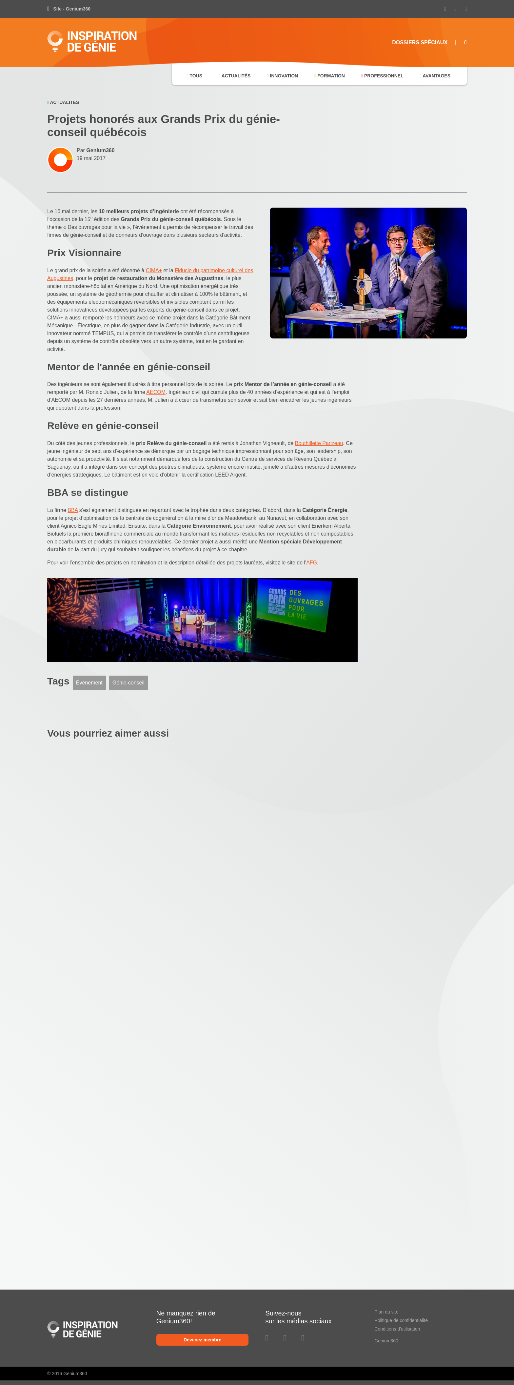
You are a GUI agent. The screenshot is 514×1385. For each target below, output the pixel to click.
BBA (73, 510)
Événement (89, 682)
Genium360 (386, 1340)
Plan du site (386, 1311)
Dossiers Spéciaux (419, 42)
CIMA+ (154, 270)
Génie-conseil (128, 682)
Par (96, 150)
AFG (311, 562)
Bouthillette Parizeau (319, 443)
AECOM (156, 392)
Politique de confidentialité (401, 1320)
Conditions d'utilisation (397, 1329)
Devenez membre (202, 1339)
